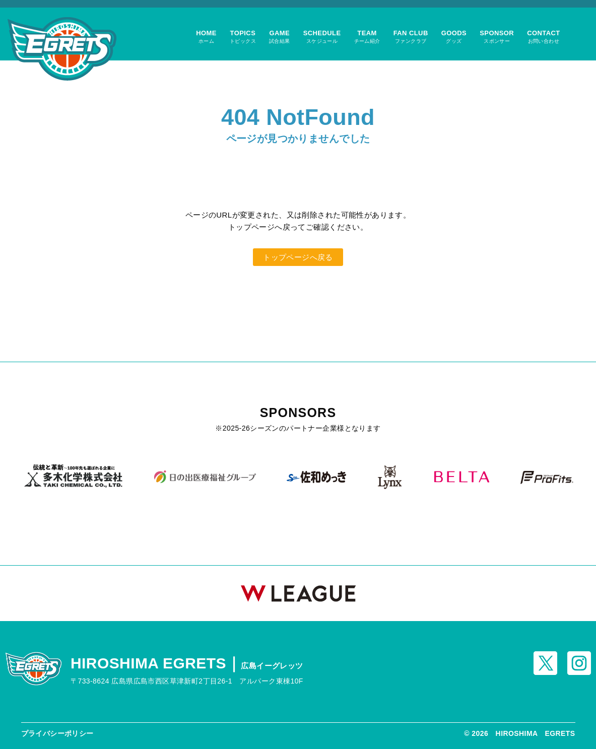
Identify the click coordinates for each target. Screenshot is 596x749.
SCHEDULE (322, 36)
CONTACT (543, 36)
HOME (206, 36)
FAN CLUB (410, 36)
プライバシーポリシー (57, 733)
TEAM (367, 36)
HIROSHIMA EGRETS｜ (187, 663)
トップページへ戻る (298, 257)
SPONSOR (497, 36)
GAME (279, 36)
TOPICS (243, 36)
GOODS (454, 36)
